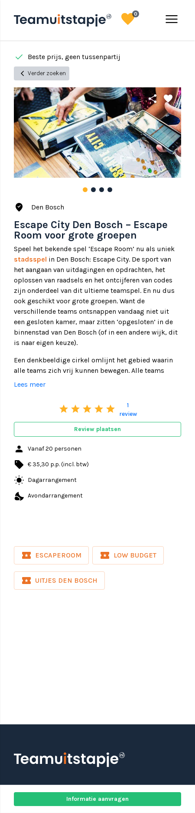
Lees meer (30, 384)
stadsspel (30, 259)
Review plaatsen (97, 429)
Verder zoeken (41, 73)
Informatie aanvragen (97, 799)
